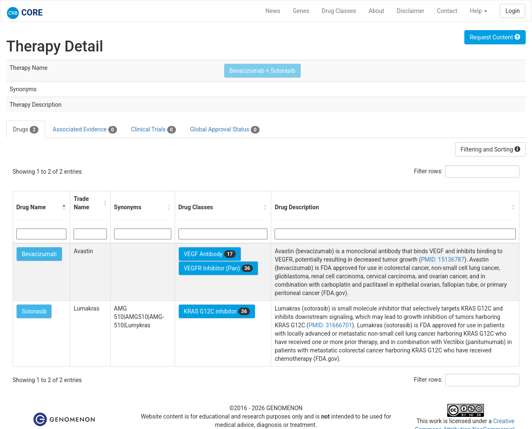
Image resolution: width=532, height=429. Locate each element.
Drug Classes (339, 11)
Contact (447, 11)
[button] (63, 207)
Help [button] (478, 11)
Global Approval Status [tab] (225, 130)
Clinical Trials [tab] (153, 130)
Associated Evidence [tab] (85, 130)
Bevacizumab (39, 254)
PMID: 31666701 (330, 325)
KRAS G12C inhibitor (217, 311)
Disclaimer (410, 11)
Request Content (495, 37)
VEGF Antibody (210, 254)
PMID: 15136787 (442, 259)
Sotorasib (34, 311)
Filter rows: (428, 171)
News (272, 11)
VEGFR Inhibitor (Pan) (218, 268)
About (376, 11)
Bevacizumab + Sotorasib (262, 70)
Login (512, 11)
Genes (301, 11)
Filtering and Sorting (490, 149)
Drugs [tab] (25, 130)
